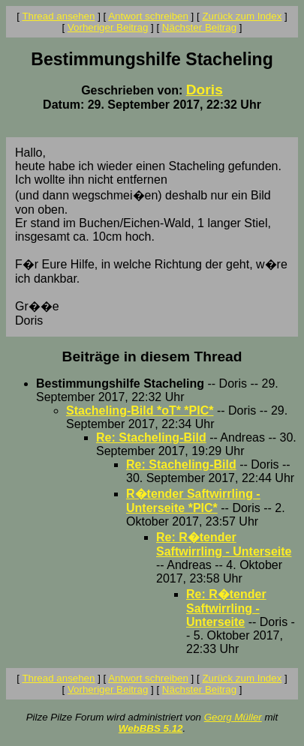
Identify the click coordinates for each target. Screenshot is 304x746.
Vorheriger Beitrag (108, 27)
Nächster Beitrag (199, 27)
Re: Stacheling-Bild (151, 437)
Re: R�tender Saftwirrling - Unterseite (226, 608)
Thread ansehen (58, 16)
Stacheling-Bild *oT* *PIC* (139, 410)
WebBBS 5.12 (151, 728)
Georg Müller (233, 717)
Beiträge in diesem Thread (152, 356)
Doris (204, 89)
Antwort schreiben (148, 16)
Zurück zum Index (241, 16)
